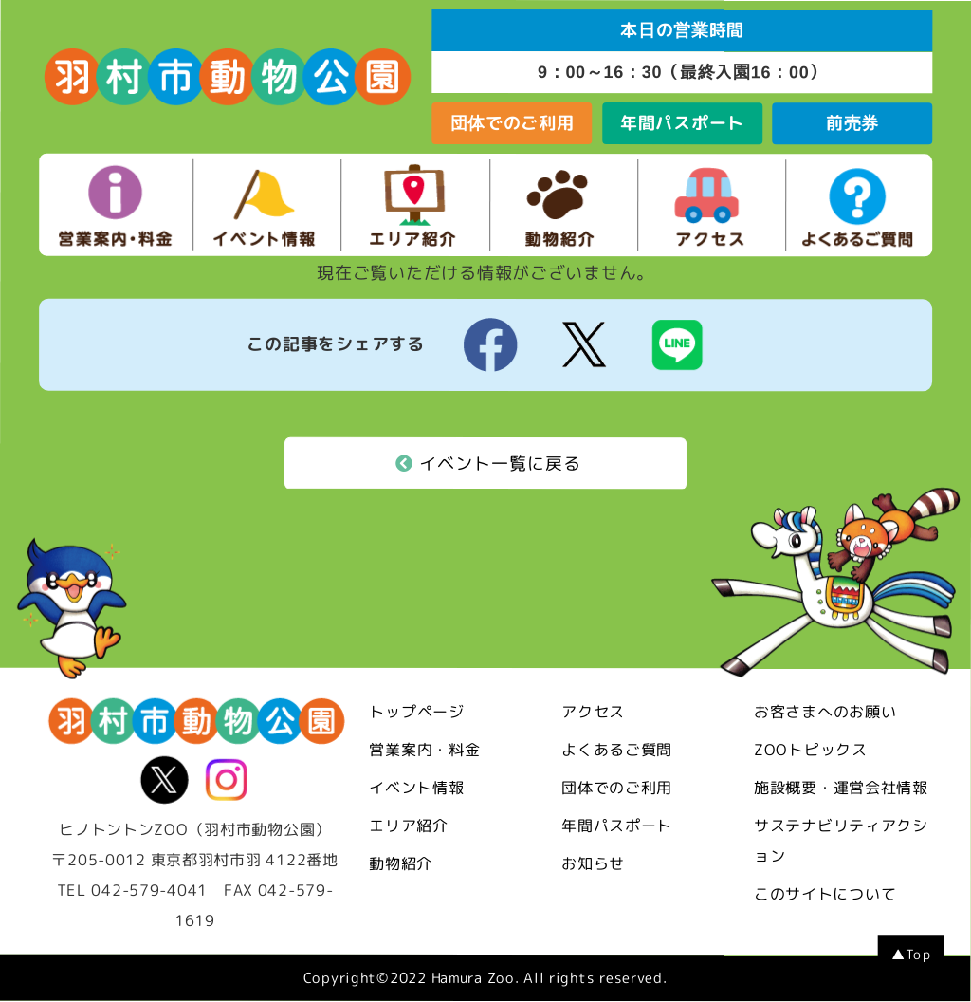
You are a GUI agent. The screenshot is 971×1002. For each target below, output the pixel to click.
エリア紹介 (409, 826)
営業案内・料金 (424, 750)
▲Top (911, 956)
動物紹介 (400, 864)
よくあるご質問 (616, 750)
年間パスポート (682, 123)
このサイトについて (825, 894)
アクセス (593, 712)
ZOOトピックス (811, 750)
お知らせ (593, 864)
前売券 (852, 123)
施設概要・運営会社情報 (841, 788)
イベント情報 (416, 788)
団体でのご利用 (512, 123)
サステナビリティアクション (841, 841)
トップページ (416, 712)
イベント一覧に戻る (488, 464)
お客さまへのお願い (825, 712)
